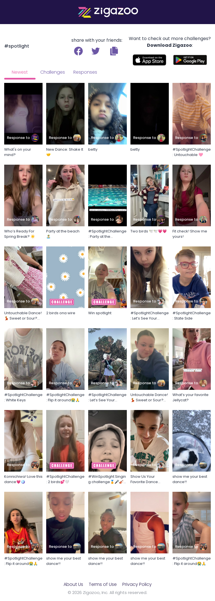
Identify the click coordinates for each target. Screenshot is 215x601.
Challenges (52, 72)
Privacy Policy (137, 584)
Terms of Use (103, 584)
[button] (114, 51)
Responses (85, 72)
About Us (73, 584)
